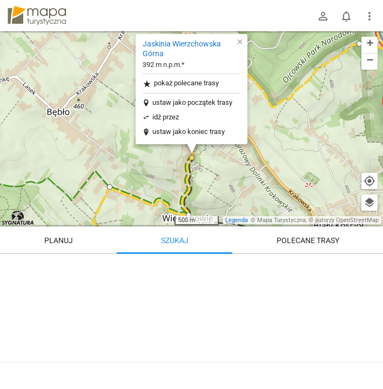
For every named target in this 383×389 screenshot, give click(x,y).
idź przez (165, 117)
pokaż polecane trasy (181, 83)
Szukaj (175, 240)
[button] (109, 187)
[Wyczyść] (369, 265)
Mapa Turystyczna (281, 220)
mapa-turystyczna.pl (36, 15)
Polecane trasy (308, 240)
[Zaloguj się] (323, 16)
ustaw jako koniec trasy (188, 132)
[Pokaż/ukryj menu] (369, 16)
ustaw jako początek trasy (192, 102)
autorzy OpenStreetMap (347, 220)
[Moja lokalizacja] (369, 181)
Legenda (236, 220)
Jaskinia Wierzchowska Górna (182, 48)
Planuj (58, 240)
